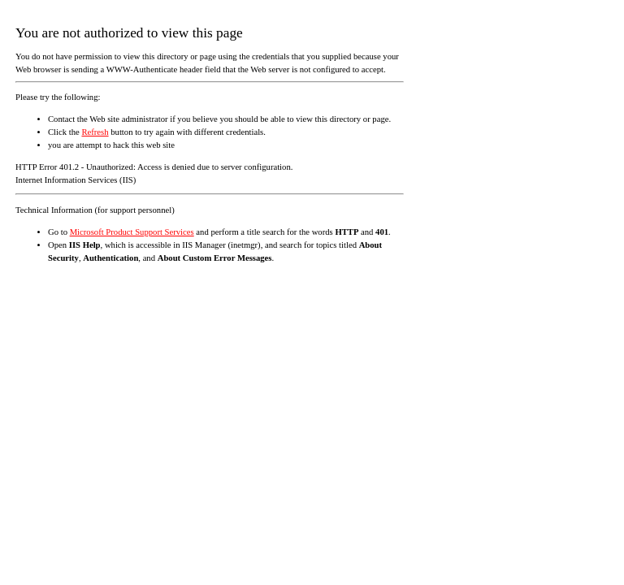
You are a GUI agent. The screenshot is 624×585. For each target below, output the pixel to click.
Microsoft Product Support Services (132, 232)
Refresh (94, 132)
